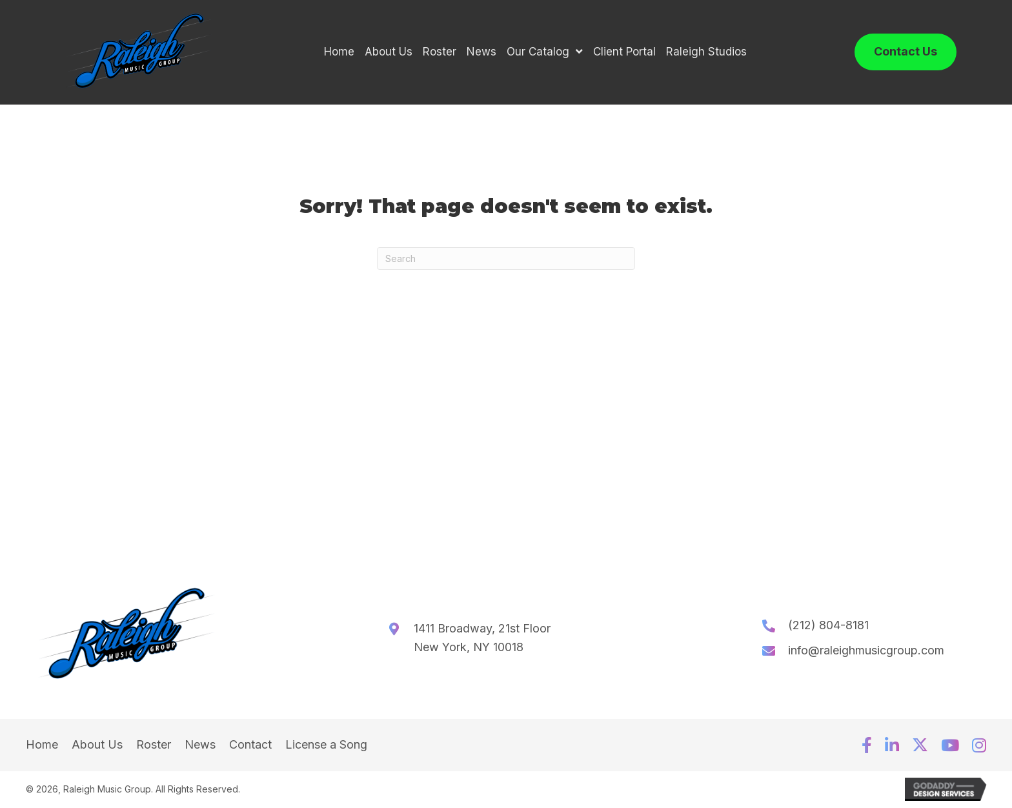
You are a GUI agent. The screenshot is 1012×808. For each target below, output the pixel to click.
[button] (867, 746)
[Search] (506, 259)
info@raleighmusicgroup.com (866, 651)
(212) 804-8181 (828, 625)
